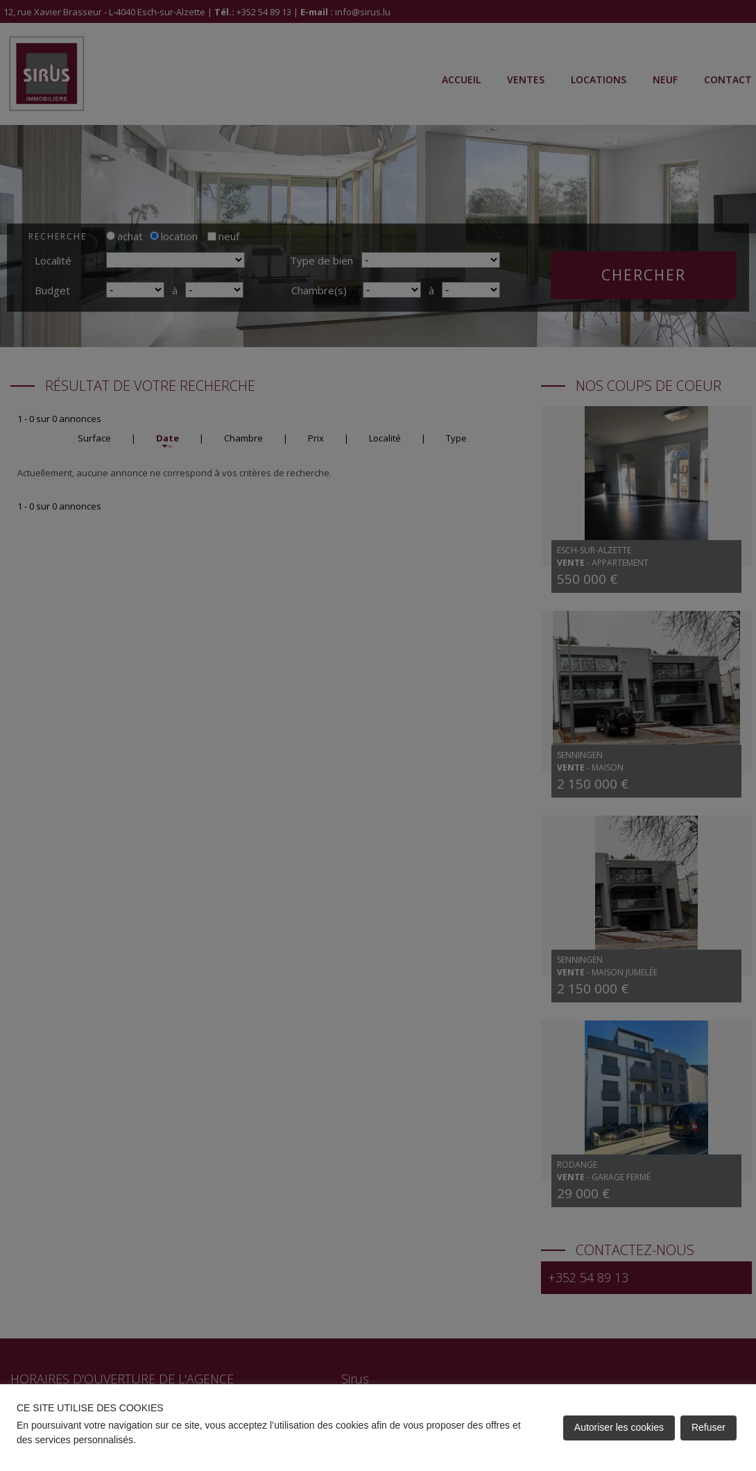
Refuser (708, 1427)
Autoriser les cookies (619, 1427)
